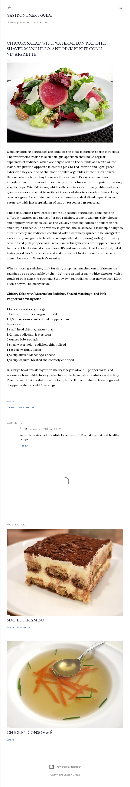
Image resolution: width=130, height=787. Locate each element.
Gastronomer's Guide (29, 15)
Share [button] (10, 401)
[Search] (120, 7)
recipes (30, 407)
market (20, 407)
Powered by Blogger (65, 766)
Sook (23, 429)
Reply (24, 445)
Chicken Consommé (29, 732)
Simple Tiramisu (25, 620)
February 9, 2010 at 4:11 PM (45, 429)
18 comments (25, 627)
